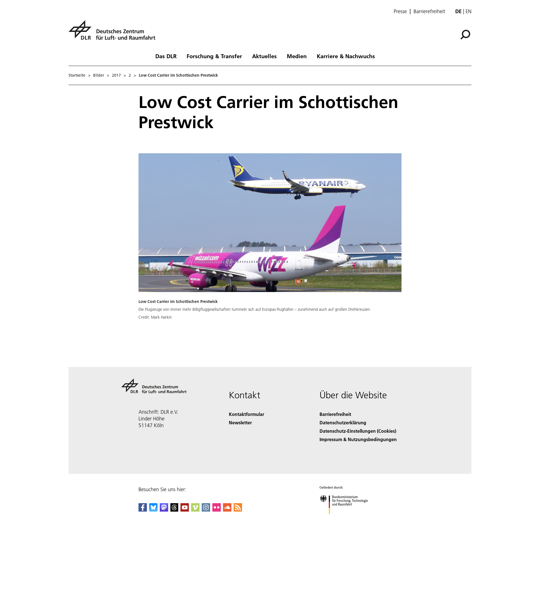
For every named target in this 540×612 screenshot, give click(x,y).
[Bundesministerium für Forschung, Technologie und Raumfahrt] (346, 519)
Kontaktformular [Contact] (246, 414)
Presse (400, 11)
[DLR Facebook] (142, 510)
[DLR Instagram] (206, 510)
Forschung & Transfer (214, 56)
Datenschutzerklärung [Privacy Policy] (343, 422)
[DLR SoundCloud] (227, 510)
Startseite (77, 75)
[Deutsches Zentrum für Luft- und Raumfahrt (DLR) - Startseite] (114, 33)
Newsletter (240, 422)
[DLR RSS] (238, 510)
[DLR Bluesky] (153, 510)
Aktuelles (264, 56)
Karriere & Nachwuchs (346, 56)
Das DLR (166, 56)
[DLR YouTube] (184, 510)
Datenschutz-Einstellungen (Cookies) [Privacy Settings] (358, 431)
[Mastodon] (164, 510)
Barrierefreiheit (429, 11)
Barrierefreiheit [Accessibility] (335, 414)
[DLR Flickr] (216, 510)
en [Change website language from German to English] (468, 11)
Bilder (98, 75)
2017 (116, 75)
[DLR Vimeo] (195, 510)
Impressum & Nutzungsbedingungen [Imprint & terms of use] (358, 439)
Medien (297, 56)
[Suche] (465, 35)
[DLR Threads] (174, 510)
